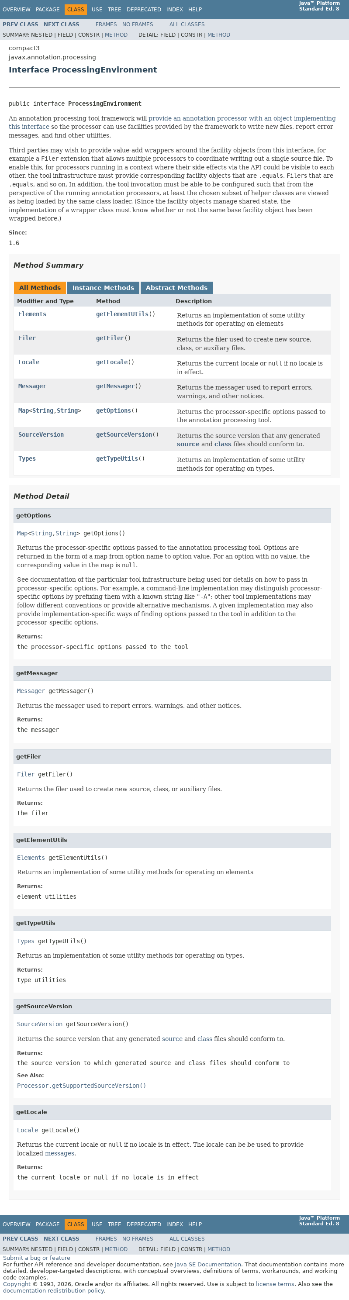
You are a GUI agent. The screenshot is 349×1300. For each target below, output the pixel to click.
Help (195, 10)
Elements (32, 313)
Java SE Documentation (208, 1264)
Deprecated (144, 10)
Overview (17, 10)
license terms (275, 1284)
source (188, 444)
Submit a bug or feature (36, 1258)
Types (27, 458)
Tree (114, 10)
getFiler (110, 337)
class (223, 444)
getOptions (113, 410)
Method (116, 35)
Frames (106, 24)
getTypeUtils (117, 458)
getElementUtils (122, 313)
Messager (32, 386)
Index (174, 10)
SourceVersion (41, 434)
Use (97, 10)
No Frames (137, 24)
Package (48, 10)
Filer (27, 337)
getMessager (115, 386)
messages (59, 1153)
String (42, 410)
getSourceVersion (124, 434)
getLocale (112, 362)
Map (23, 410)
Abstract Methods (176, 287)
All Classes (187, 24)
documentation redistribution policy (53, 1290)
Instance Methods (103, 287)
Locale (28, 362)
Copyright (17, 1284)
